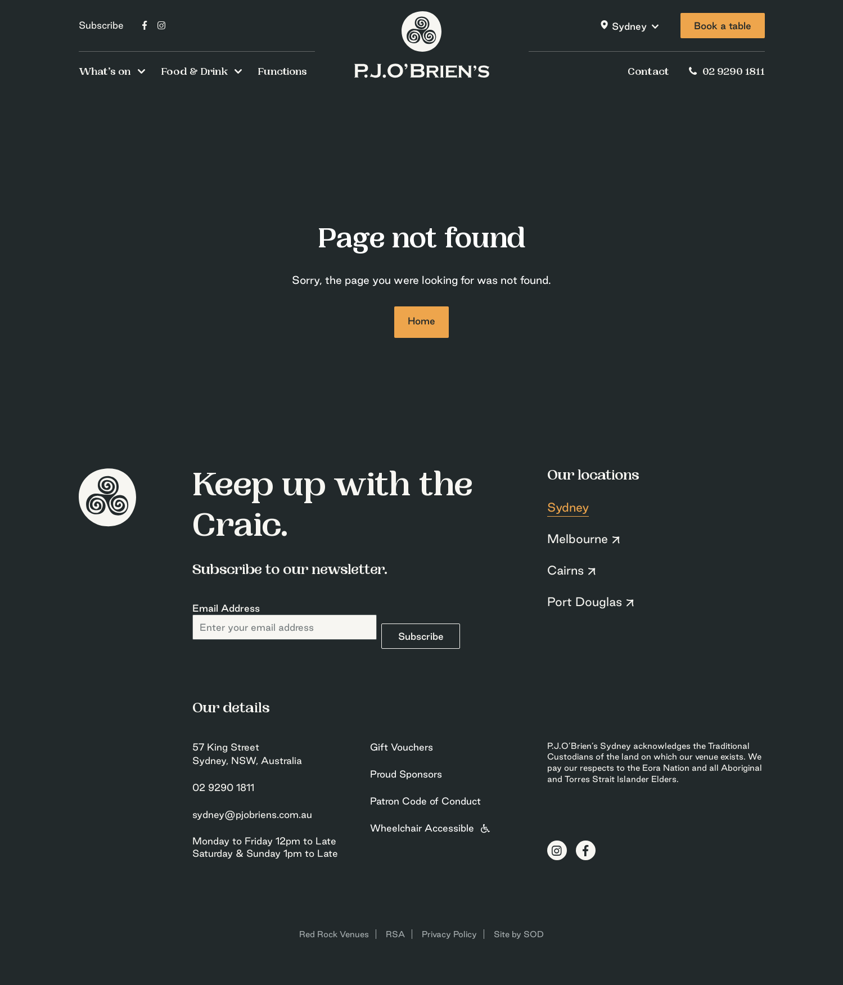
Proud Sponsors (406, 774)
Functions (282, 72)
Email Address (226, 608)
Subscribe (101, 25)
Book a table (722, 25)
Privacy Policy (449, 934)
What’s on (105, 72)
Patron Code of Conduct (425, 801)
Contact (648, 72)
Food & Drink (194, 72)
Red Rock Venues (334, 934)
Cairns (565, 570)
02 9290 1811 (725, 72)
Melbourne (577, 538)
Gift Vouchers (401, 747)
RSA (395, 934)
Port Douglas (584, 601)
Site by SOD (519, 934)
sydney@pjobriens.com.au (252, 814)
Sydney (629, 26)
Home (421, 320)
